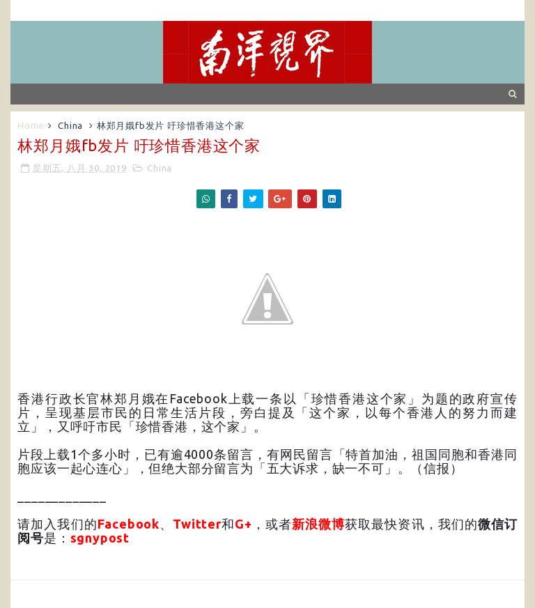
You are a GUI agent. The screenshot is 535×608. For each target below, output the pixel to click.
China (70, 125)
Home (30, 125)
